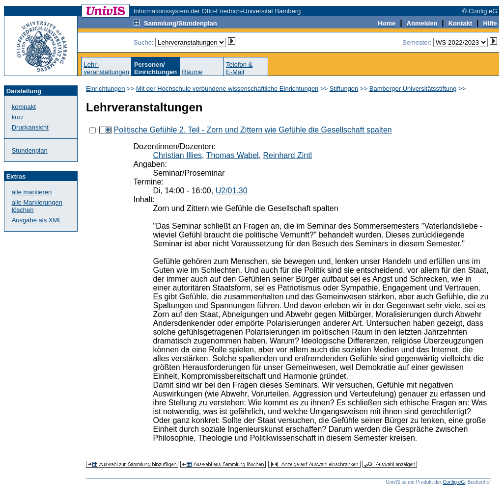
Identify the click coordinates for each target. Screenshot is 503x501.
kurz (18, 117)
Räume (192, 72)
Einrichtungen (105, 88)
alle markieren (32, 192)
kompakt (24, 106)
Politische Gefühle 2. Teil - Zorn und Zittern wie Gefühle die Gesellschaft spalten (252, 130)
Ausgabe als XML (37, 220)
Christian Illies (177, 155)
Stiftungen (344, 88)
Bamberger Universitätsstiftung (413, 88)
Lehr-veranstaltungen (106, 68)
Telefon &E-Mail (239, 68)
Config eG (454, 482)
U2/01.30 (232, 190)
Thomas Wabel (232, 155)
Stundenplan (30, 150)
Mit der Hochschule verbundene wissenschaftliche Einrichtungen (227, 88)
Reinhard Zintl (287, 155)
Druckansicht (30, 127)
